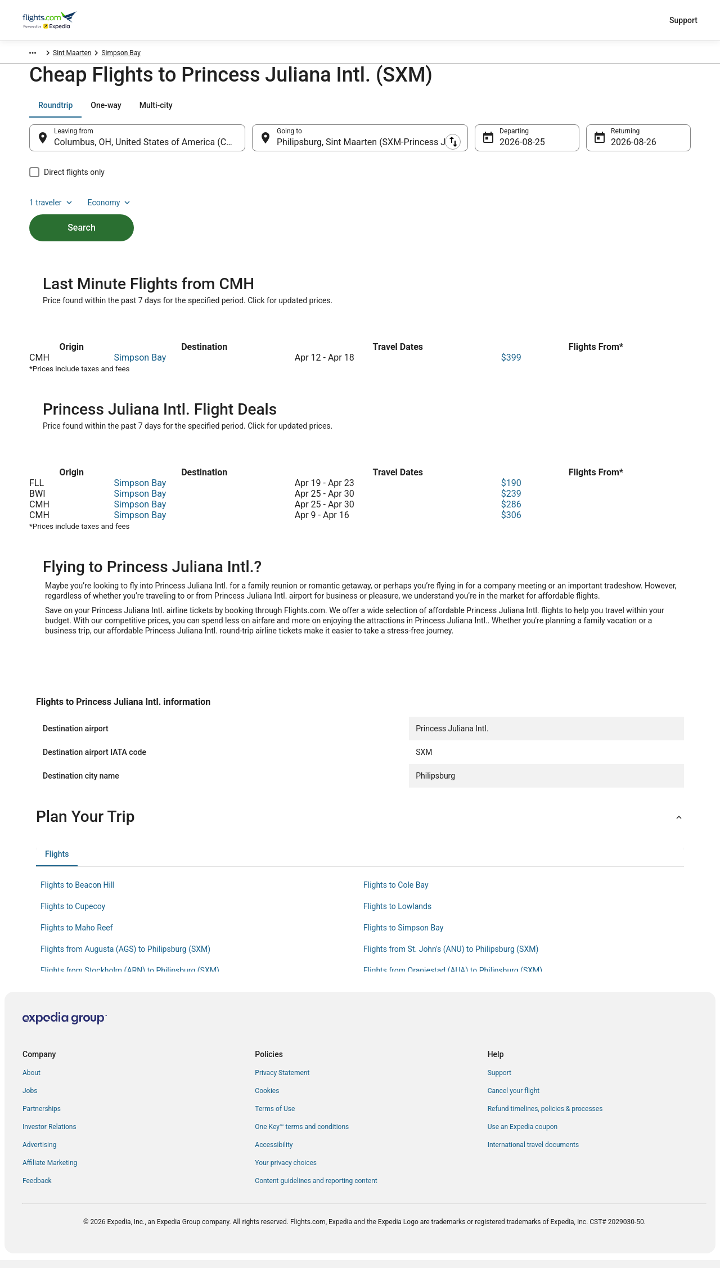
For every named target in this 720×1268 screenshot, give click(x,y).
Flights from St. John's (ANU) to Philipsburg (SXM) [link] (450, 956)
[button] (360, 824)
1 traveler (596, 111)
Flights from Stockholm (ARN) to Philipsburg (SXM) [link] (129, 978)
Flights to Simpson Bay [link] (403, 935)
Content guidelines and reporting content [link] (316, 1189)
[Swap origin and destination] (251, 143)
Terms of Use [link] (275, 1117)
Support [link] (499, 1081)
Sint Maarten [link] (87, 55)
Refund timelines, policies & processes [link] (545, 1117)
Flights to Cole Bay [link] (396, 892)
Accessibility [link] (273, 1153)
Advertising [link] (39, 1153)
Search (82, 214)
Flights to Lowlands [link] (397, 914)
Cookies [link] (267, 1099)
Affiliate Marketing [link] (49, 1171)
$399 (511, 365)
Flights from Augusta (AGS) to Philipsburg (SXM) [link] (125, 956)
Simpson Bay (140, 365)
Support (683, 20)
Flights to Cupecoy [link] (72, 914)
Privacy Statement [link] (282, 1081)
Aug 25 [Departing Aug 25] (514, 147)
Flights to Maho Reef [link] (76, 935)
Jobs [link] (29, 1099)
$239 (511, 501)
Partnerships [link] (41, 1117)
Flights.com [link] (40, 55)
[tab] (55, 110)
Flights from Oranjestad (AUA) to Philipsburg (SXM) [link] (452, 978)
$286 (511, 512)
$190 (511, 490)
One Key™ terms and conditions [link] (302, 1135)
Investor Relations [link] (49, 1135)
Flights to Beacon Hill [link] (77, 892)
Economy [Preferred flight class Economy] (654, 111)
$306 (511, 523)
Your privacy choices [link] (286, 1171)
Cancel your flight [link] (514, 1099)
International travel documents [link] (533, 1153)
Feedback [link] (37, 1189)
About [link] (31, 1081)
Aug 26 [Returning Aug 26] (625, 147)
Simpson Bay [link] (136, 55)
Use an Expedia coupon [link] (522, 1135)
